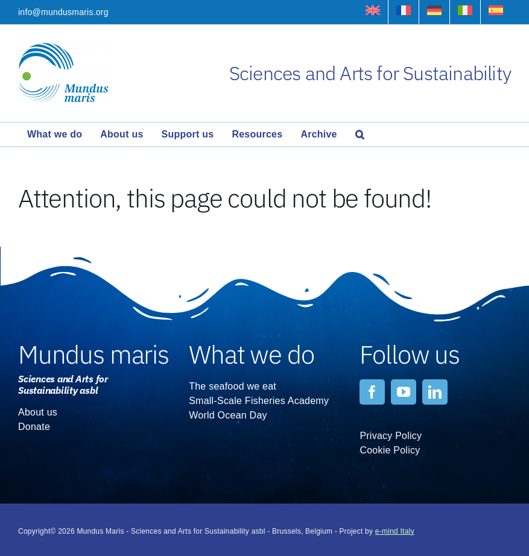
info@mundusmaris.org (63, 12)
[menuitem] (373, 12)
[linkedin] (435, 392)
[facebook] (372, 392)
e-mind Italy (394, 531)
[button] (359, 134)
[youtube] (403, 392)
